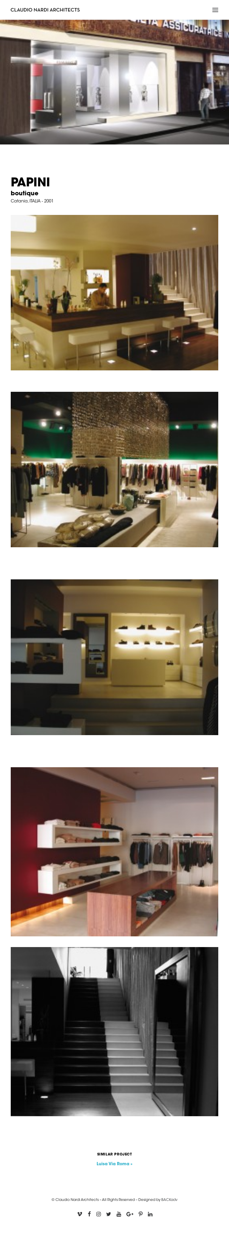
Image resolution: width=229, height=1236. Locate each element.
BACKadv (169, 1200)
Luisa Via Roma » (114, 1164)
